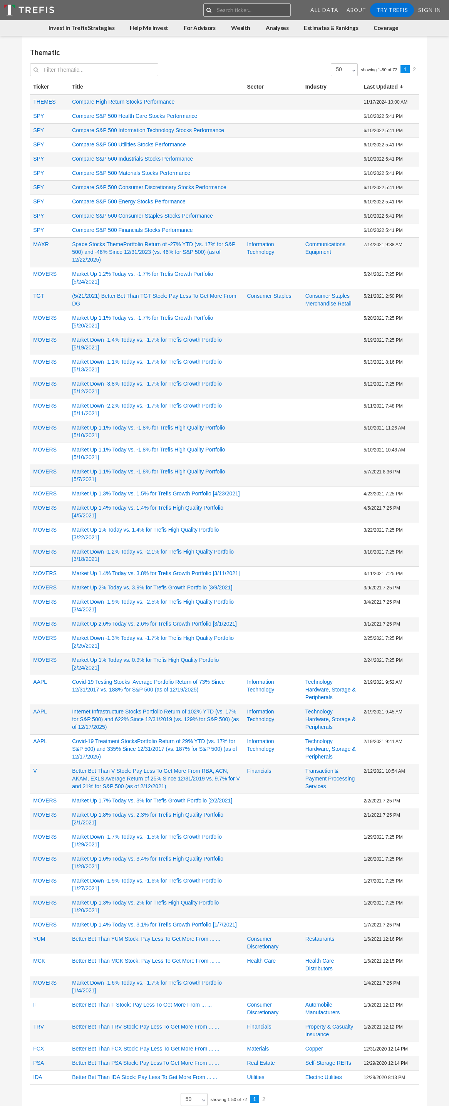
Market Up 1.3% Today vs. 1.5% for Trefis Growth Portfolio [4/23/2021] (156, 493)
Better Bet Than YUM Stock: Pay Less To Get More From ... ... (146, 939)
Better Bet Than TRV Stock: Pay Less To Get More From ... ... (145, 1027)
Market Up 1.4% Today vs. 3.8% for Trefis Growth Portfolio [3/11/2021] (156, 573)
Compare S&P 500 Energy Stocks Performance (129, 201)
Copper (314, 1049)
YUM (39, 939)
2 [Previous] (414, 69)
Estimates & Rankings (331, 27)
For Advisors (200, 27)
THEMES (44, 102)
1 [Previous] (405, 69)
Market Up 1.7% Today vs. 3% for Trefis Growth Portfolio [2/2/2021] (152, 800)
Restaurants (319, 939)
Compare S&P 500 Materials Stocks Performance (131, 173)
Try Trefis (392, 10)
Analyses (277, 27)
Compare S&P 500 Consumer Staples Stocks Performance (142, 216)
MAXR (41, 244)
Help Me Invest (149, 27)
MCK (39, 961)
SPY (38, 116)
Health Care (261, 961)
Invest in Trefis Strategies (81, 27)
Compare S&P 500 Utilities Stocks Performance (129, 144)
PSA (38, 1063)
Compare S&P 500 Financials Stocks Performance (132, 230)
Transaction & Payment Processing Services (330, 778)
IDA (37, 1077)
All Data (324, 10)
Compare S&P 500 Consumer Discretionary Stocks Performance (149, 187)
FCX (38, 1049)
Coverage (386, 27)
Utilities (255, 1077)
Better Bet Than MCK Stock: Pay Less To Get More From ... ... (146, 961)
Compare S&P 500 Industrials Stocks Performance (132, 159)
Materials (258, 1049)
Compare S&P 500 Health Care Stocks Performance (134, 116)
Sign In (429, 10)
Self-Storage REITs (328, 1063)
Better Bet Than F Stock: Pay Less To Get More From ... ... (142, 1005)
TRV (38, 1027)
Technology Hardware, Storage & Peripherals (330, 689)
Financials (259, 771)
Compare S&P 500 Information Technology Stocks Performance (148, 130)
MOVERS (45, 274)
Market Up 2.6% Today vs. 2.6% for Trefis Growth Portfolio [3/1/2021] (154, 624)
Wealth (240, 27)
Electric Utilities (323, 1077)
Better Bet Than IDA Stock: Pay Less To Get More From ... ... (144, 1077)
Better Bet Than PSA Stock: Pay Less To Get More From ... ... (145, 1063)
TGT (38, 296)
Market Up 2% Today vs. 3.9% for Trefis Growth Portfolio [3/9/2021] (152, 587)
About (356, 10)
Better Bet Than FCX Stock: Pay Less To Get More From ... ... (145, 1049)
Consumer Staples (269, 296)
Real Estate (261, 1063)
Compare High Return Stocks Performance (123, 102)
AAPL (40, 682)
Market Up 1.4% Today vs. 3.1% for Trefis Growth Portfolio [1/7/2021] (154, 924)
